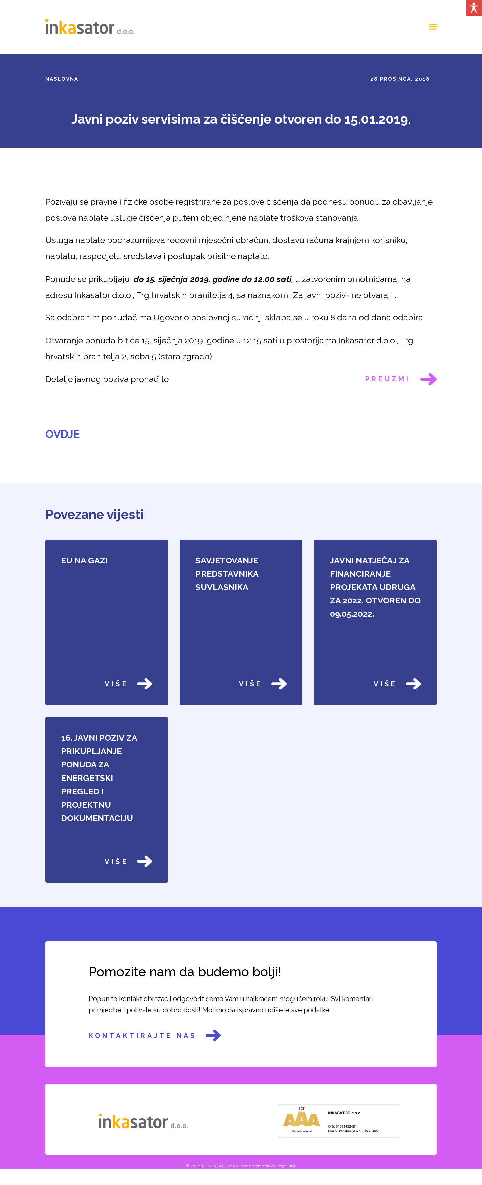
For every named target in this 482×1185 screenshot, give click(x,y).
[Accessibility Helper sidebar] (474, 8)
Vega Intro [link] (286, 1166)
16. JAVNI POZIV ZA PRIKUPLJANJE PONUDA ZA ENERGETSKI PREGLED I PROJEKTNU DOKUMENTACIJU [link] (99, 778)
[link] (89, 26)
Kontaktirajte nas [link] (155, 1035)
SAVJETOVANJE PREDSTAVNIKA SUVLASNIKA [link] (226, 573)
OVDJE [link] (62, 434)
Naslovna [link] (61, 79)
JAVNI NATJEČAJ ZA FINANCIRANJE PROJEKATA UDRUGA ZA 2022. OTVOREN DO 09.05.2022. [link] (375, 587)
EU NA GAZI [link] (84, 560)
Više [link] (128, 684)
